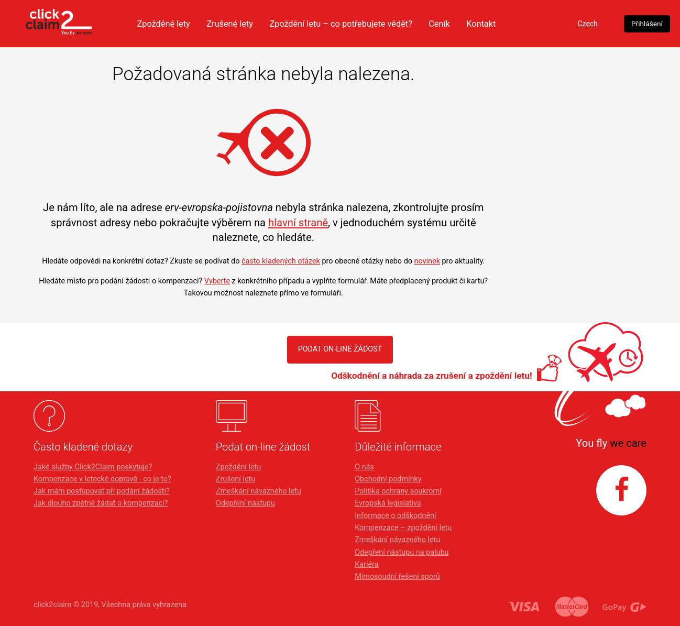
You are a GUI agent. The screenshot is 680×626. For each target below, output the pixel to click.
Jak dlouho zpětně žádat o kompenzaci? (101, 503)
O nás (364, 467)
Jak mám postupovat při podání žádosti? (102, 491)
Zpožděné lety (179, 23)
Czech (577, 23)
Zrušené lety (248, 23)
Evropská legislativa (388, 503)
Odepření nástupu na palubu (401, 552)
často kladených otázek (281, 261)
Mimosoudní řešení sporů (397, 576)
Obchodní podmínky (388, 479)
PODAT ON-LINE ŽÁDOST (340, 349)
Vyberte (217, 281)
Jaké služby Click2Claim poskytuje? (93, 467)
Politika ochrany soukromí (398, 491)
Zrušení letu (235, 479)
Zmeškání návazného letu (258, 491)
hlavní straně (298, 222)
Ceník (468, 23)
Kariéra (366, 564)
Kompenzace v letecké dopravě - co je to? (102, 479)
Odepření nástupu (245, 503)
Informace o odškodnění (395, 515)
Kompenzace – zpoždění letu (403, 527)
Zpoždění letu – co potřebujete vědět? (364, 23)
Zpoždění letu (238, 467)
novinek (427, 261)
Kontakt (511, 23)
